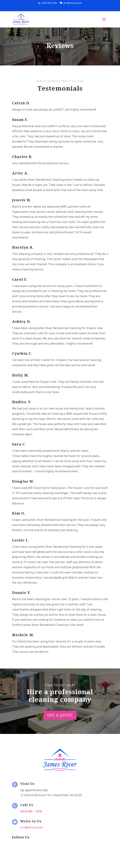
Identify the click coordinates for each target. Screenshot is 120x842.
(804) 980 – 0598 (31, 811)
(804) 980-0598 (49, 2)
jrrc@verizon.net (73, 2)
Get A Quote (60, 708)
